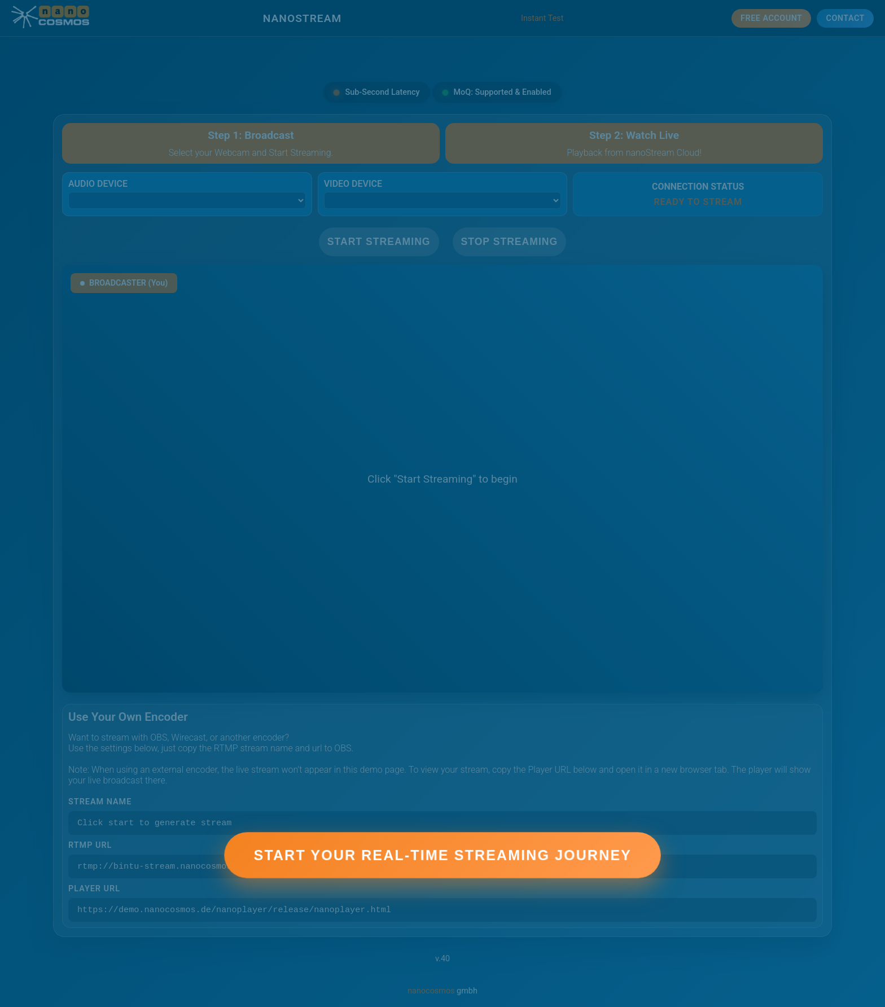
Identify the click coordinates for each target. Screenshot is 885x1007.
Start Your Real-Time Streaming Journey (442, 866)
